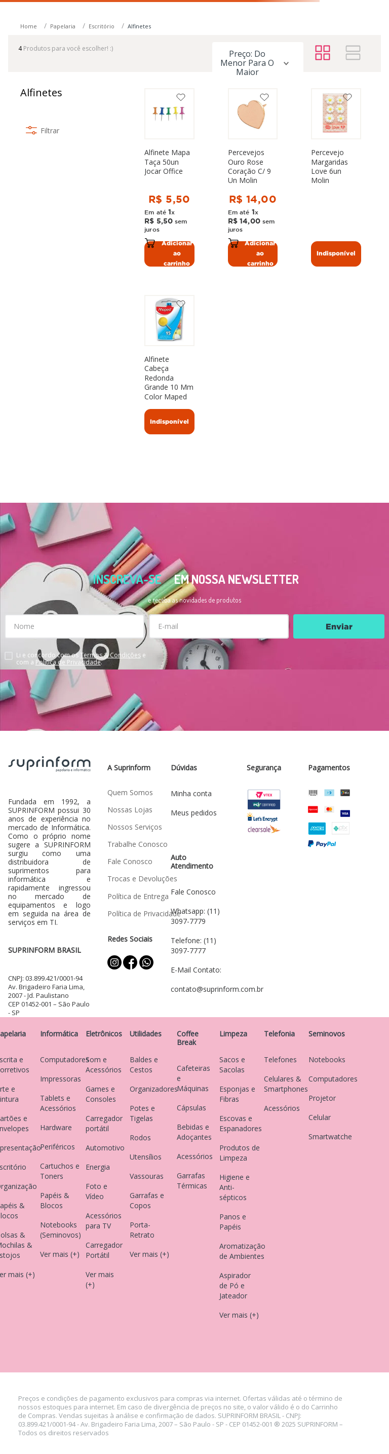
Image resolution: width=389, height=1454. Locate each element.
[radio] (322, 53)
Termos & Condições (110, 655)
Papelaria (62, 26)
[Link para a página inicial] (29, 26)
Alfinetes (139, 26)
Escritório (101, 26)
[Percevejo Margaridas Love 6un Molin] (336, 177)
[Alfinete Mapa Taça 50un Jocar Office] (169, 177)
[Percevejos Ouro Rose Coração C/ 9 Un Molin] (253, 177)
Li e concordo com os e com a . (81, 659)
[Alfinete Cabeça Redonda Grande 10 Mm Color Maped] (169, 368)
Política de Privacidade (68, 662)
